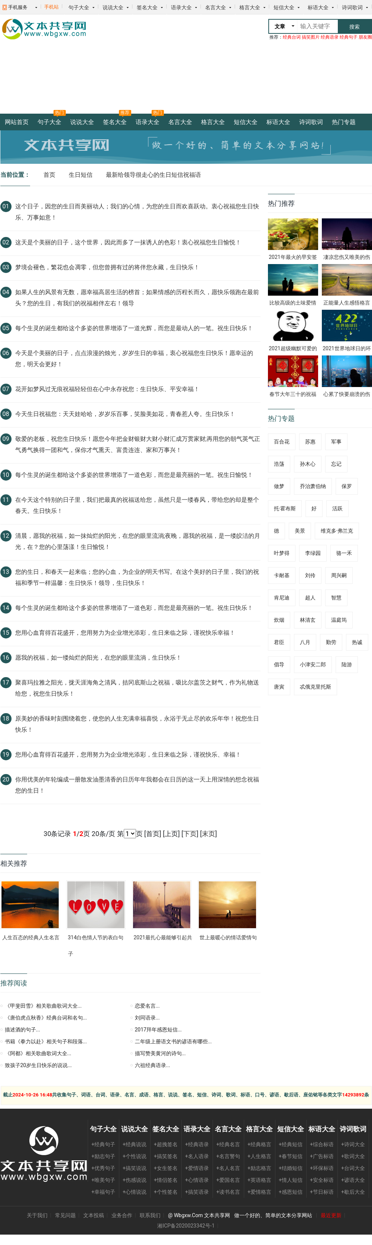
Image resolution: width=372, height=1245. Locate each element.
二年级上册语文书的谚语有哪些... (173, 1041)
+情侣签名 (166, 1180)
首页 (49, 174)
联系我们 (150, 1215)
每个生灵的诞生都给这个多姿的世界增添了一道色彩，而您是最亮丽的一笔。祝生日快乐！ (134, 607)
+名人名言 (228, 1168)
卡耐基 (281, 575)
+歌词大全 (353, 1156)
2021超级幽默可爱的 (293, 348)
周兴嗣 (339, 575)
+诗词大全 (353, 1144)
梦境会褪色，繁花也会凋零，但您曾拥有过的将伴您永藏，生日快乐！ (107, 267)
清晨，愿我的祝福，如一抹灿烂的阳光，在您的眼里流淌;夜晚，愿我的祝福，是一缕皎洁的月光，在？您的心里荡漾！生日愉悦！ (137, 541)
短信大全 (284, 7)
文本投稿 (93, 1215)
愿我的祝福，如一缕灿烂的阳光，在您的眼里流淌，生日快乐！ (98, 657)
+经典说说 (134, 1144)
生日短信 (81, 174)
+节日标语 (322, 1192)
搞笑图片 (311, 37)
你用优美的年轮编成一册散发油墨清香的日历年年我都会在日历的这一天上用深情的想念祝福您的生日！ (137, 785)
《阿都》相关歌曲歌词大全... (38, 1053)
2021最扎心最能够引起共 (163, 937)
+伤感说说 (134, 1180)
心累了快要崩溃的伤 (346, 394)
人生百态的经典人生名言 (30, 937)
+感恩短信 (291, 1192)
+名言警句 (228, 1156)
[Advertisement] (150, 64)
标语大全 (318, 7)
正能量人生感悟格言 (346, 303)
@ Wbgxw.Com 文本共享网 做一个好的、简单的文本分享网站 (240, 1215)
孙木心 (308, 464)
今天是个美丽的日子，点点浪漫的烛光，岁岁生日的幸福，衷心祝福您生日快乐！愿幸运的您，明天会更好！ (134, 359)
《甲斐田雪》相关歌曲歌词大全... (43, 1006)
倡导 (279, 664)
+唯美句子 (103, 1180)
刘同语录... (147, 1018)
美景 (300, 531)
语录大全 (181, 7)
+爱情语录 (197, 1168)
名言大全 (215, 7)
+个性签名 (166, 1192)
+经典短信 (291, 1144)
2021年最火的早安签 (293, 257)
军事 (336, 442)
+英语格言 (259, 1180)
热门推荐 (281, 203)
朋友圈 (365, 37)
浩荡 (279, 464)
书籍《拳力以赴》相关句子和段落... (46, 1041)
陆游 (347, 664)
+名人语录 (197, 1156)
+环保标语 (322, 1168)
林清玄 (308, 620)
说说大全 (113, 7)
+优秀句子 (103, 1168)
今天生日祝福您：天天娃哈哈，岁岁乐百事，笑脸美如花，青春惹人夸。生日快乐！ (125, 413)
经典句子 (349, 37)
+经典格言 (259, 1144)
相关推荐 (13, 863)
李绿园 (313, 553)
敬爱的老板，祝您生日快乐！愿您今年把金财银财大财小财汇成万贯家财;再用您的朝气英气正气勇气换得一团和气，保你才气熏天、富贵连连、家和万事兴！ (137, 444)
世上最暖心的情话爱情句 (228, 937)
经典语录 (330, 37)
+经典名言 (228, 1144)
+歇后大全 (353, 1192)
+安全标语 (322, 1180)
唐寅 (279, 687)
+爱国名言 (228, 1180)
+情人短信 (291, 1180)
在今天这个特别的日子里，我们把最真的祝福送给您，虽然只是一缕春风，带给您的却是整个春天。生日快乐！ (137, 505)
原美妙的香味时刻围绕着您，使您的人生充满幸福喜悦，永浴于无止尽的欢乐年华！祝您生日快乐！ (137, 724)
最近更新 (331, 1215)
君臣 (279, 642)
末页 (208, 834)
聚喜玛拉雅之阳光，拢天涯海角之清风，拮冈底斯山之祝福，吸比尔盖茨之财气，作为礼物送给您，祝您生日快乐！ (137, 688)
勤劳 (331, 642)
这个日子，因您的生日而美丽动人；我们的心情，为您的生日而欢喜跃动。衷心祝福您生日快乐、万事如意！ (137, 212)
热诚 (357, 642)
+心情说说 (134, 1192)
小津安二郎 (313, 664)
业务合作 (121, 1215)
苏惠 (310, 442)
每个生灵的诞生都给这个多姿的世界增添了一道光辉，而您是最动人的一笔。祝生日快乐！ (134, 328)
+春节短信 (291, 1156)
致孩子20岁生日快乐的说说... (38, 1065)
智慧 (336, 598)
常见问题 (65, 1215)
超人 (310, 598)
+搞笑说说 (134, 1168)
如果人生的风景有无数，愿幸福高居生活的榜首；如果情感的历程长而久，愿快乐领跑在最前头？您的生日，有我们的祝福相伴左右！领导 (137, 298)
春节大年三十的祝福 (292, 394)
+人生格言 (259, 1156)
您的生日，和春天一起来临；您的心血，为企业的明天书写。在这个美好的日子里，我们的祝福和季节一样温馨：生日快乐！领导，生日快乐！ (137, 577)
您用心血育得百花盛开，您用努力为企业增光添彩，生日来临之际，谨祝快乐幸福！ (125, 632)
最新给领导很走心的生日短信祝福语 (153, 174)
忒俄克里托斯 (315, 687)
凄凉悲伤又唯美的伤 (346, 257)
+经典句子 (103, 1144)
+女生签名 (166, 1168)
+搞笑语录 (197, 1192)
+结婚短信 (291, 1168)
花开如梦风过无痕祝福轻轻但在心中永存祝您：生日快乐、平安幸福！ (107, 389)
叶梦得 (281, 553)
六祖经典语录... (152, 1065)
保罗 (347, 486)
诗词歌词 (352, 7)
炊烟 (279, 620)
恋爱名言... (147, 1006)
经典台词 (292, 37)
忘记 (336, 464)
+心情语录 (197, 1180)
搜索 (354, 27)
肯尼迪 (281, 598)
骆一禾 (344, 553)
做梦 (279, 486)
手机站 (51, 7)
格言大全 (249, 7)
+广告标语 (322, 1156)
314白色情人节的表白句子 (96, 945)
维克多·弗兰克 (337, 531)
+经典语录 (197, 1144)
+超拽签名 (166, 1144)
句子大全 (78, 7)
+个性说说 (134, 1156)
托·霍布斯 (285, 508)
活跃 (337, 508)
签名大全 (147, 7)
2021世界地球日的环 (347, 348)
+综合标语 (322, 1144)
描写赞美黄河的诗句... (160, 1053)
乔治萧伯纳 (313, 486)
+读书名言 (228, 1192)
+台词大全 (353, 1168)
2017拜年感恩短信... (158, 1030)
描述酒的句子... (22, 1030)
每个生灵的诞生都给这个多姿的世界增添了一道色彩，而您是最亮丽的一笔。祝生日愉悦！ (134, 474)
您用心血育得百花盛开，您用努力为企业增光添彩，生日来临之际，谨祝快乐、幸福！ (128, 754)
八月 (305, 642)
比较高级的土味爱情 (292, 303)
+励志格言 (259, 1168)
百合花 (281, 442)
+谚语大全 (353, 1180)
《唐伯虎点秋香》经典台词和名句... (46, 1018)
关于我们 (37, 1215)
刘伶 (310, 575)
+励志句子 (103, 1156)
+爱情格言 (259, 1192)
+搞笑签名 (166, 1156)
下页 (190, 834)
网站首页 (17, 122)
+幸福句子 (103, 1192)
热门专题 (344, 122)
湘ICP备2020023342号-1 (185, 1226)
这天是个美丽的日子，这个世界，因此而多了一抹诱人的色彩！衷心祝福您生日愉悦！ (128, 242)
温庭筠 (339, 620)
